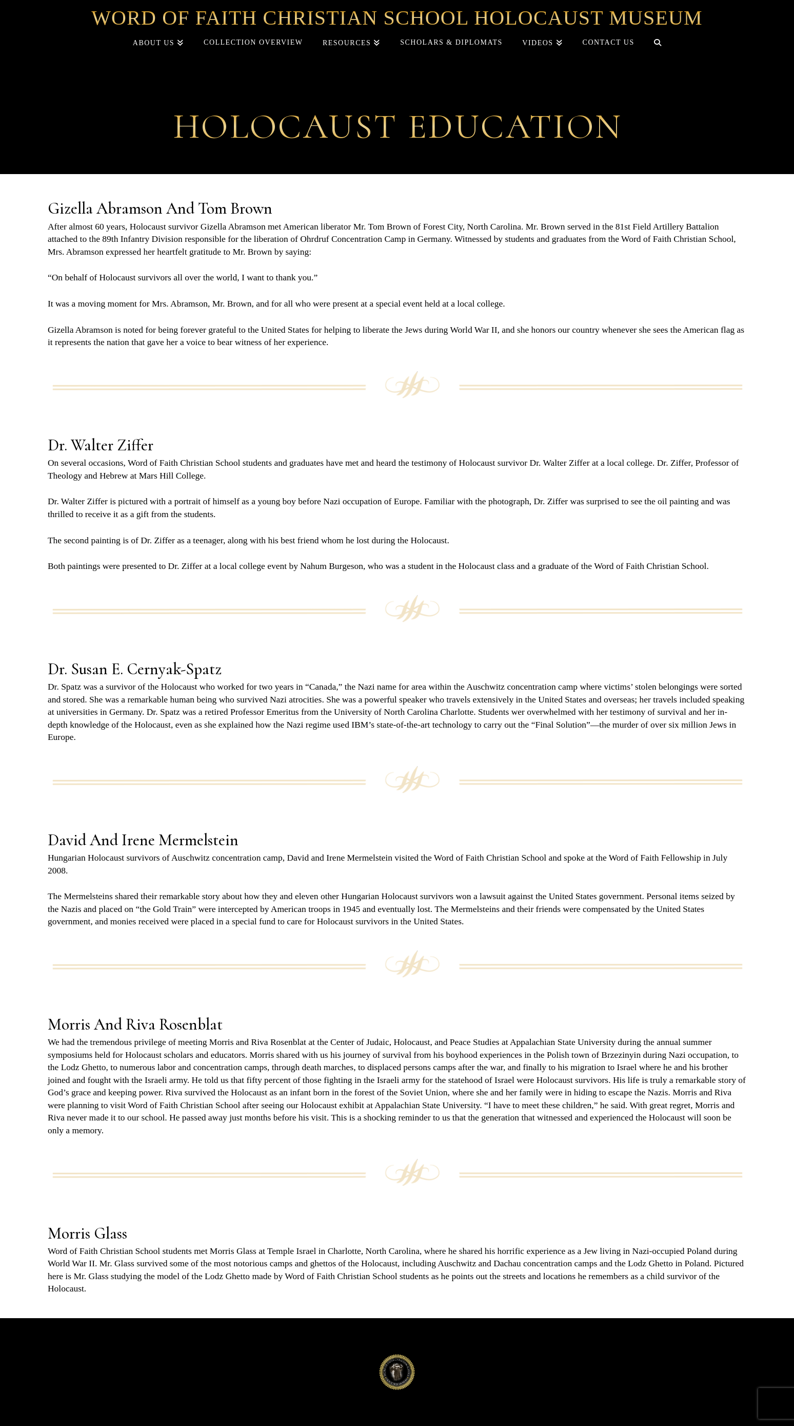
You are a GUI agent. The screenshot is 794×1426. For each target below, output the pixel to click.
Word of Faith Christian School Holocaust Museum (397, 18)
